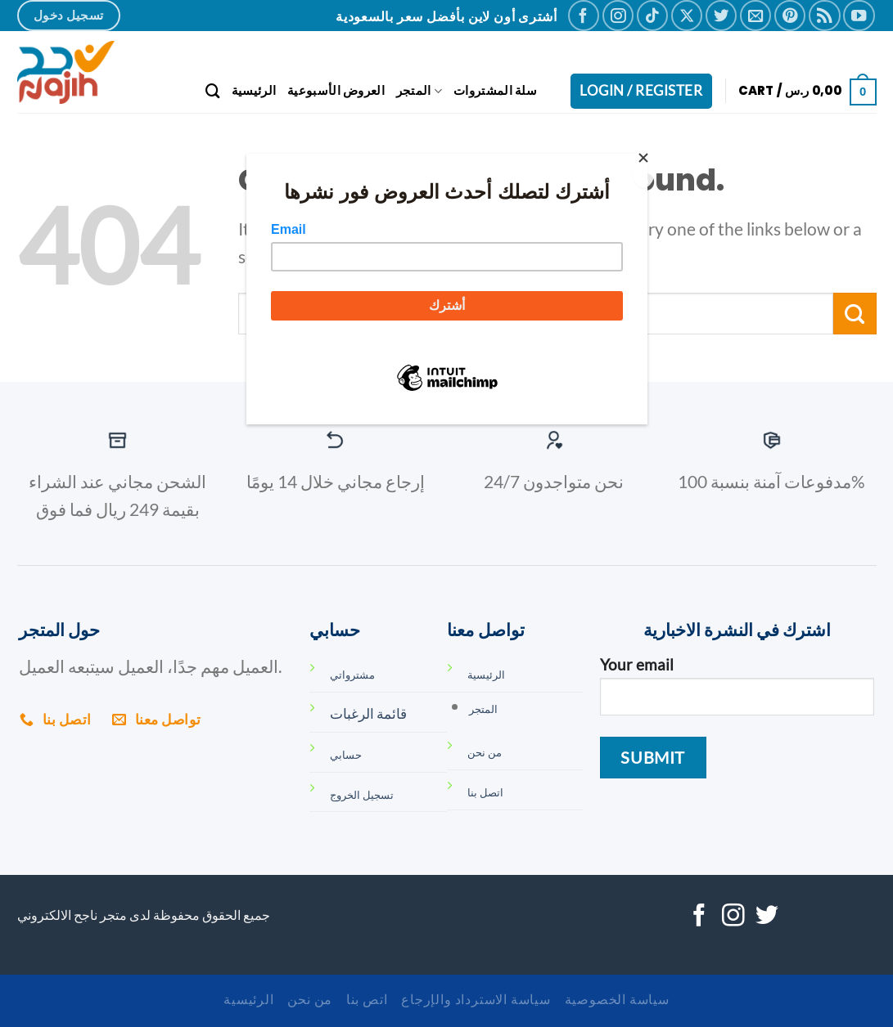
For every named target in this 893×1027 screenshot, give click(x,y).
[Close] (643, 166)
